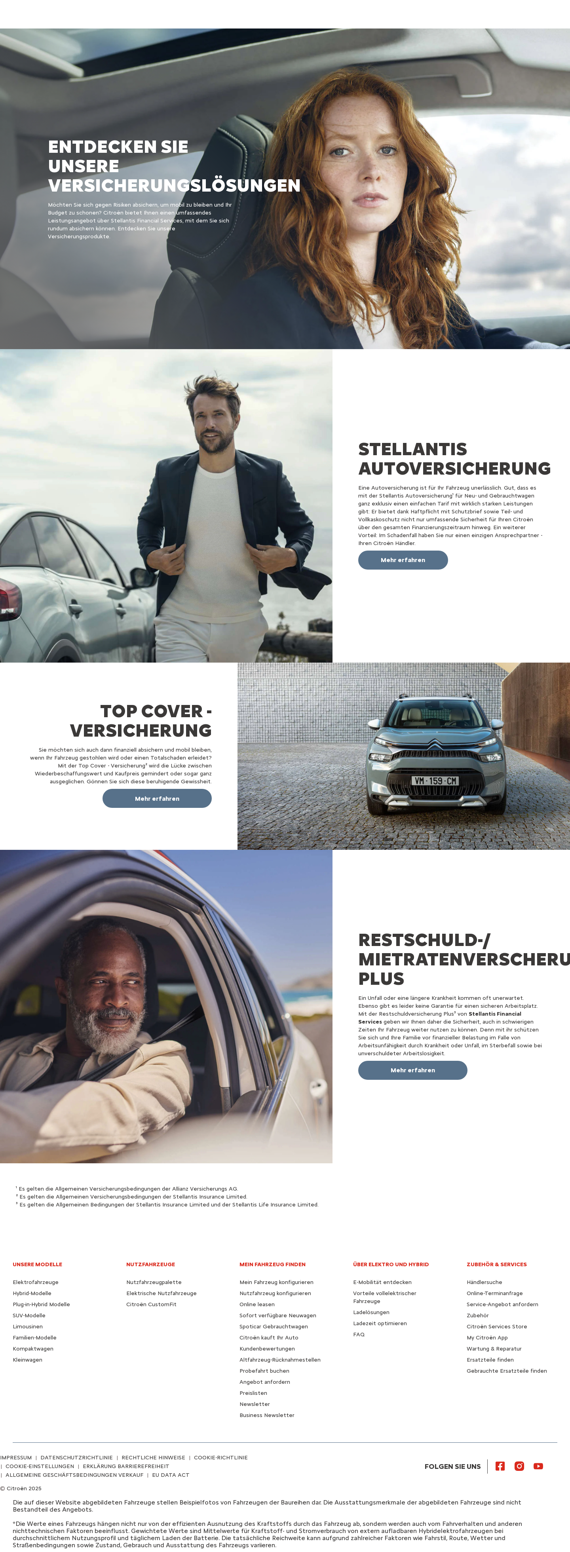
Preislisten (253, 1393)
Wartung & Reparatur (494, 1348)
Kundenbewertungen (267, 1348)
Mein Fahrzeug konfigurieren (276, 1282)
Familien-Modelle (35, 1337)
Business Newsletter (266, 1415)
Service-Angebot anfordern (502, 1304)
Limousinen (28, 1326)
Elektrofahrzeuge (36, 1282)
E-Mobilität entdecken (382, 1282)
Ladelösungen (371, 1312)
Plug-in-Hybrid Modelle (41, 1304)
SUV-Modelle (29, 1315)
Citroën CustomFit (151, 1304)
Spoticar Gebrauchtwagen (273, 1326)
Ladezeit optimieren (380, 1323)
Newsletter (254, 1404)
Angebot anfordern (264, 1382)
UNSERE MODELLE (37, 1264)
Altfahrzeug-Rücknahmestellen (280, 1359)
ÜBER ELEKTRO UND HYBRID (391, 1264)
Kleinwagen (27, 1359)
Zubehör (478, 1315)
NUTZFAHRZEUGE (150, 1264)
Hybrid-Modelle (32, 1293)
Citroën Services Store (497, 1326)
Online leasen (257, 1304)
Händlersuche (484, 1282)
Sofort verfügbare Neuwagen (277, 1315)
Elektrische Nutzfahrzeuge (161, 1293)
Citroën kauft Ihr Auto (268, 1337)
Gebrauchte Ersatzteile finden (507, 1371)
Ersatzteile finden (490, 1359)
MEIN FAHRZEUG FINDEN (272, 1264)
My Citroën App (487, 1337)
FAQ (359, 1334)
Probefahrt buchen (264, 1371)
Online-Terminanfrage (495, 1293)
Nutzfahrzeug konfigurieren (275, 1293)
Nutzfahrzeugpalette (154, 1282)
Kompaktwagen (33, 1348)
